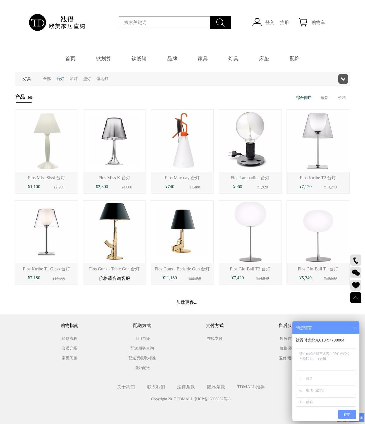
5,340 (307, 277)
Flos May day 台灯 (182, 177)
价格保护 (287, 348)
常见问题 (69, 358)
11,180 (171, 277)
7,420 (239, 277)
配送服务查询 (142, 348)
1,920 (263, 187)
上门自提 (142, 338)
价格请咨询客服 (114, 278)
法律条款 (186, 386)
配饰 (295, 58)
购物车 (318, 22)
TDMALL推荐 (251, 386)
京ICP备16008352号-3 (212, 399)
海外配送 (142, 368)
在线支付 (215, 338)
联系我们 (156, 386)
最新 (325, 98)
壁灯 (87, 79)
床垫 (264, 58)
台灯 (60, 79)
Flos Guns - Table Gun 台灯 (114, 268)
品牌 (172, 58)
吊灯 (74, 79)
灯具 (233, 58)
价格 (342, 98)
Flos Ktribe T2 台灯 (318, 177)
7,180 (35, 277)
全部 (47, 79)
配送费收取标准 (142, 358)
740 (171, 186)
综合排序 (304, 98)
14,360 (59, 278)
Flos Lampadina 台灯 (250, 177)
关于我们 (126, 386)
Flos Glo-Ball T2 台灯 (250, 268)
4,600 (127, 187)
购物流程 (69, 338)
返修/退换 (287, 358)
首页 (70, 58)
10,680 (331, 278)
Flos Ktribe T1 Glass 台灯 (46, 268)
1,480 (195, 187)
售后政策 (287, 338)
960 (238, 186)
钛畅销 (139, 58)
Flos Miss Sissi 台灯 (46, 177)
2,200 (60, 187)
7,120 (307, 186)
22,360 (195, 278)
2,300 (103, 186)
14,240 (331, 187)
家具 (203, 58)
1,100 (35, 186)
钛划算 (103, 58)
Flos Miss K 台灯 (114, 177)
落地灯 (102, 79)
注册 (284, 22)
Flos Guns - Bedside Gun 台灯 (182, 268)
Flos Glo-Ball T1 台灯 (318, 268)
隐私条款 (216, 386)
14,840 (263, 278)
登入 (269, 22)
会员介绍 (69, 348)
